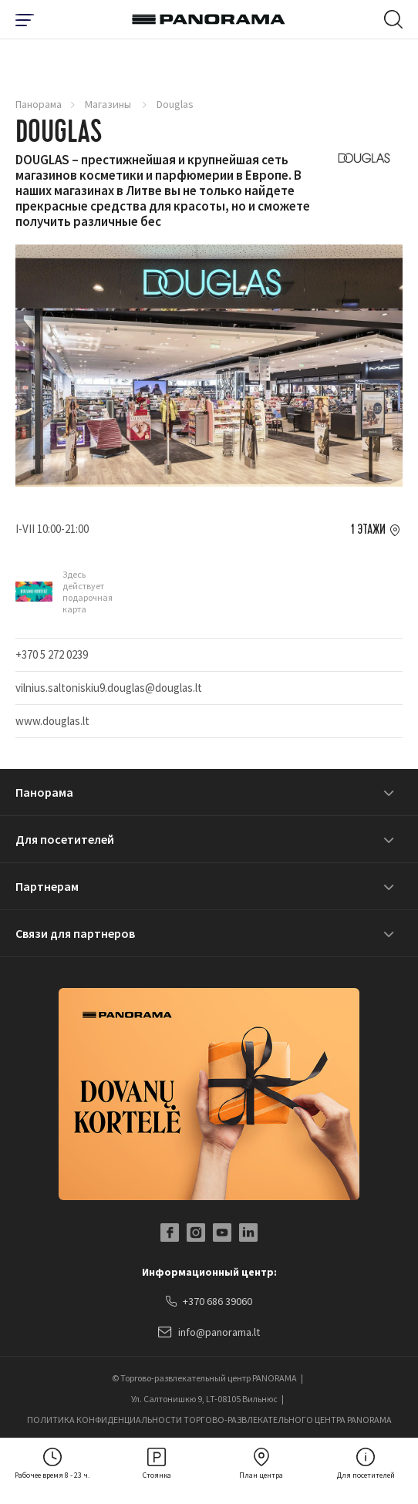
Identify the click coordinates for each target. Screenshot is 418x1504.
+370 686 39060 (209, 1302)
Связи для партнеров (75, 933)
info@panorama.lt (209, 1332)
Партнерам (47, 886)
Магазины (109, 104)
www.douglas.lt (52, 720)
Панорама (38, 104)
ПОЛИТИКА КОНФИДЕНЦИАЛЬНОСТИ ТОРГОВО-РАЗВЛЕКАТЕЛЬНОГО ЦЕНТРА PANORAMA (209, 1419)
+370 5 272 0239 (51, 654)
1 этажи (368, 530)
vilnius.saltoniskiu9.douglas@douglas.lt (108, 687)
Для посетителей (64, 839)
